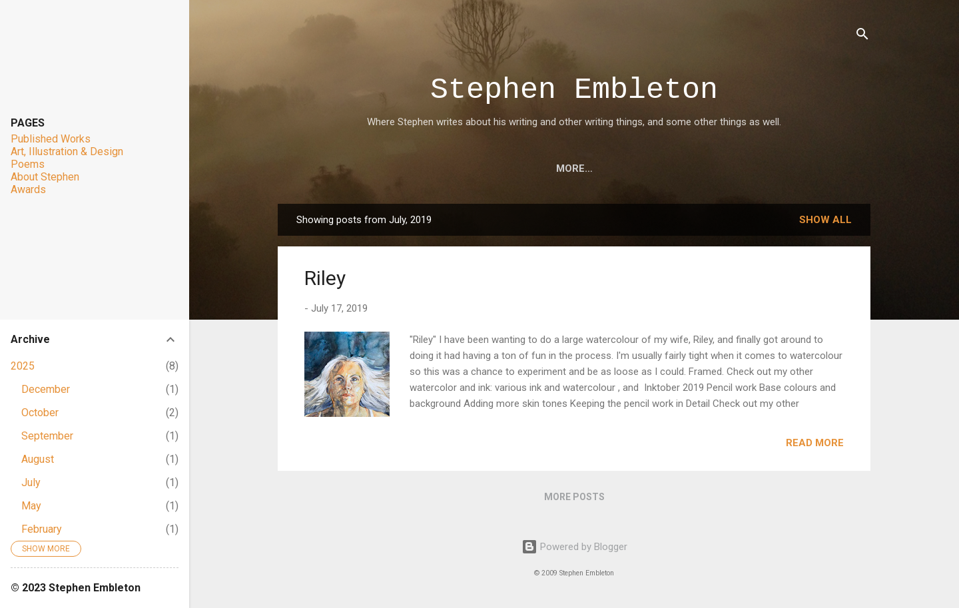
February (41, 529)
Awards (635, 168)
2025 (23, 366)
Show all (825, 220)
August (37, 459)
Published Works (51, 139)
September (47, 436)
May (31, 505)
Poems (571, 168)
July (31, 482)
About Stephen (723, 168)
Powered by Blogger (574, 547)
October (40, 412)
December (45, 389)
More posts (574, 496)
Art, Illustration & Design (456, 168)
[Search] (862, 36)
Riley (325, 278)
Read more (815, 443)
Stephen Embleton (574, 90)
